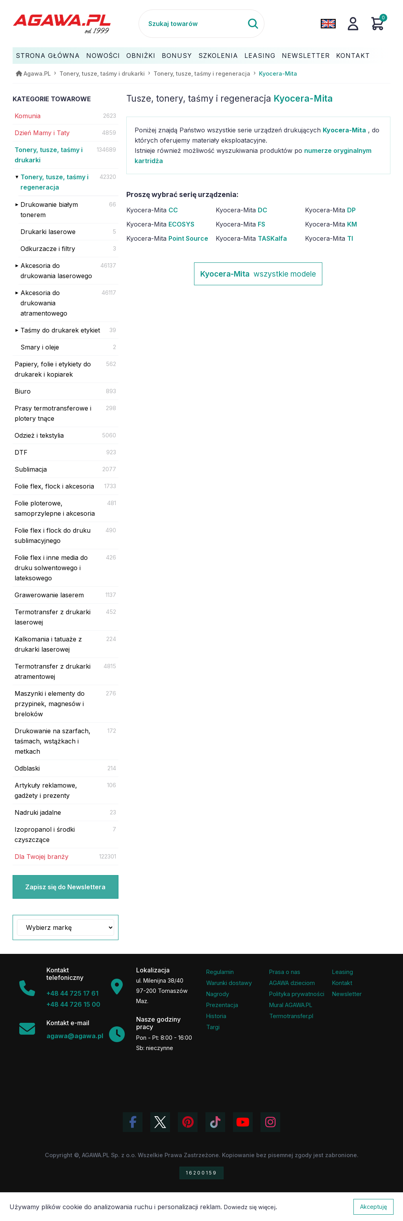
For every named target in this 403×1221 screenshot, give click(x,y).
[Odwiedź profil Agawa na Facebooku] (132, 1122)
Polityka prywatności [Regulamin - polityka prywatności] (296, 994)
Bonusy (177, 55)
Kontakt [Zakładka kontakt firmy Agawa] (342, 982)
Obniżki (140, 55)
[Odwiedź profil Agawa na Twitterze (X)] (160, 1122)
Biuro (23, 391)
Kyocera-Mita (152, 210)
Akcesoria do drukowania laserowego (56, 271)
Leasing (259, 55)
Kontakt (353, 55)
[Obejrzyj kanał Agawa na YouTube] (243, 1122)
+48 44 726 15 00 (73, 1004)
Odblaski (27, 768)
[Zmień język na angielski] (328, 24)
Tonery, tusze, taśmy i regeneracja (54, 182)
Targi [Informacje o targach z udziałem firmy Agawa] (213, 1027)
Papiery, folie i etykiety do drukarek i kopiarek (53, 369)
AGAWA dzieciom (292, 982)
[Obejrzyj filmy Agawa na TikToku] (215, 1122)
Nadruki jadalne (38, 812)
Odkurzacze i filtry (47, 249)
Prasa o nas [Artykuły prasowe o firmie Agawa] (284, 971)
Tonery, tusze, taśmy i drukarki (49, 155)
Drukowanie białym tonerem (49, 210)
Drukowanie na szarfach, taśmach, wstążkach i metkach (53, 741)
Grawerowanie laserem (49, 595)
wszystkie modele (258, 274)
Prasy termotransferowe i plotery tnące (53, 413)
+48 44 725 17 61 (72, 993)
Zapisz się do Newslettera (65, 887)
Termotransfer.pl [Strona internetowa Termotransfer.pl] (291, 1016)
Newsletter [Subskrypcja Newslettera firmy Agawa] (347, 994)
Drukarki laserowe (48, 232)
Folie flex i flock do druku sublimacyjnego (53, 535)
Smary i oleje (39, 347)
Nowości (103, 55)
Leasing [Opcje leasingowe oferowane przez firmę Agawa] (342, 971)
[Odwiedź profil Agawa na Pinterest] (188, 1122)
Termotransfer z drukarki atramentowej (53, 671)
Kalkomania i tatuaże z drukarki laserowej (48, 644)
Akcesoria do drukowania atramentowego (43, 303)
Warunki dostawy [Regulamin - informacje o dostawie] (229, 982)
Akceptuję (373, 1206)
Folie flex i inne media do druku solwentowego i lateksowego (51, 568)
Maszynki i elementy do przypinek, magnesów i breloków (50, 703)
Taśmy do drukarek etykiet (60, 330)
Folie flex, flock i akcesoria (54, 486)
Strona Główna (48, 55)
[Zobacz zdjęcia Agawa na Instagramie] (270, 1122)
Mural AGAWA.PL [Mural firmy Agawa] (290, 1005)
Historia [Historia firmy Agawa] (216, 1016)
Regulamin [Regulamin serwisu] (220, 971)
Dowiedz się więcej (249, 1207)
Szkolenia (218, 55)
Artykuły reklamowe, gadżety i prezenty (46, 790)
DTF (21, 452)
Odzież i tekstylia (39, 435)
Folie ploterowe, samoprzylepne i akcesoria (55, 508)
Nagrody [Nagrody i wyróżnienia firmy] (217, 994)
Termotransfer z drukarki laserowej (53, 617)
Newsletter (306, 55)
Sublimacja (31, 469)
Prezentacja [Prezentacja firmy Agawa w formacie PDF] (222, 1005)
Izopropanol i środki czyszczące (45, 834)
